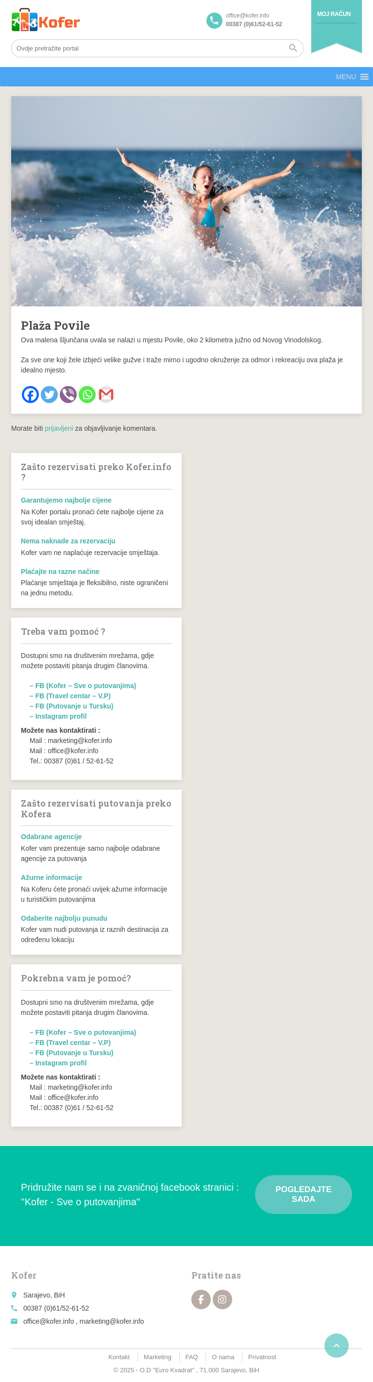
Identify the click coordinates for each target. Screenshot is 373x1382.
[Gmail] (106, 394)
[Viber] (68, 394)
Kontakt (119, 1357)
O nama (223, 1357)
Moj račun (334, 14)
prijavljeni (59, 428)
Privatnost (262, 1357)
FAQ (192, 1357)
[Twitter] (49, 394)
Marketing (157, 1357)
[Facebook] (30, 394)
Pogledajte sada (303, 1194)
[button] (346, 76)
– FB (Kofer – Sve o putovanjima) (83, 686)
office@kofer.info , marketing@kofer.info (83, 1321)
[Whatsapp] (87, 394)
